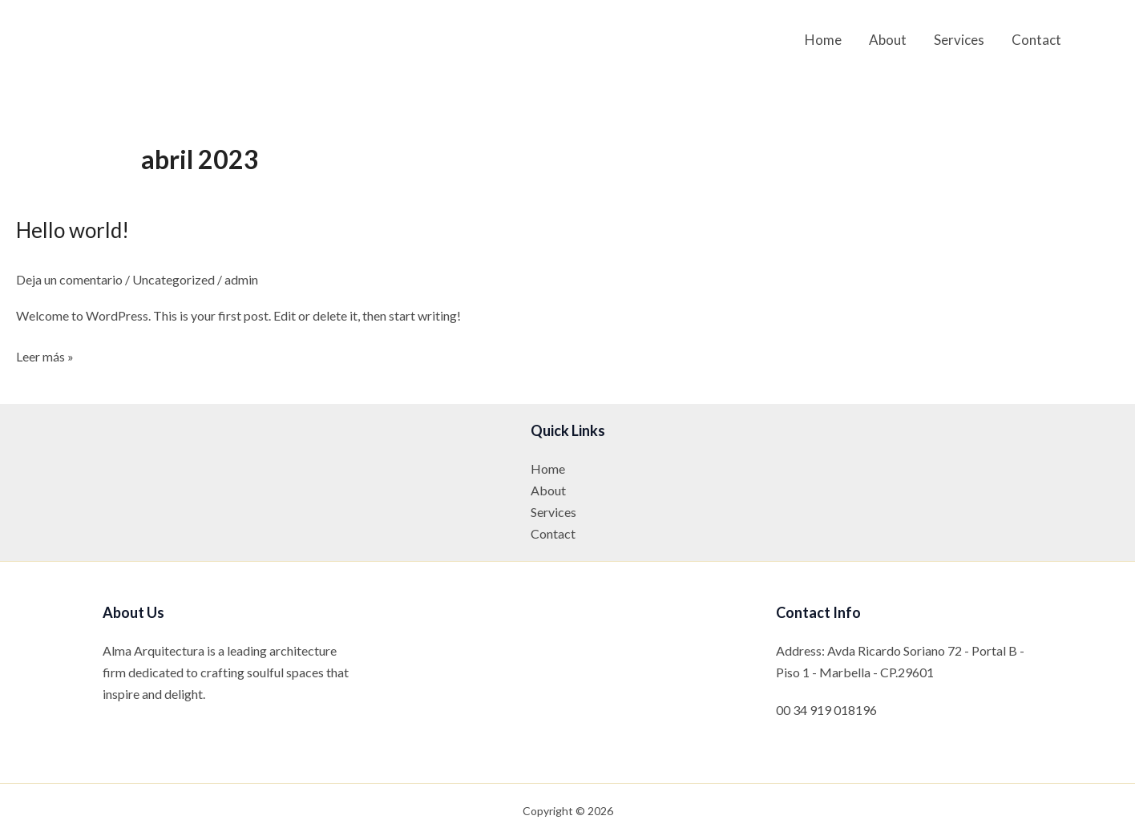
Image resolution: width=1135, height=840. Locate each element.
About (888, 39)
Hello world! (72, 230)
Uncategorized (173, 279)
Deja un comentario (69, 279)
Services (959, 39)
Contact (1036, 39)
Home (823, 39)
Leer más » (45, 356)
